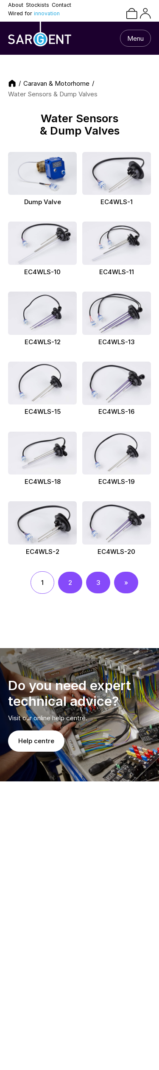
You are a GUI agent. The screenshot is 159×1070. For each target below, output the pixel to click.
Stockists (37, 5)
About (15, 5)
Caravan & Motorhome (56, 83)
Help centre (36, 741)
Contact (61, 5)
